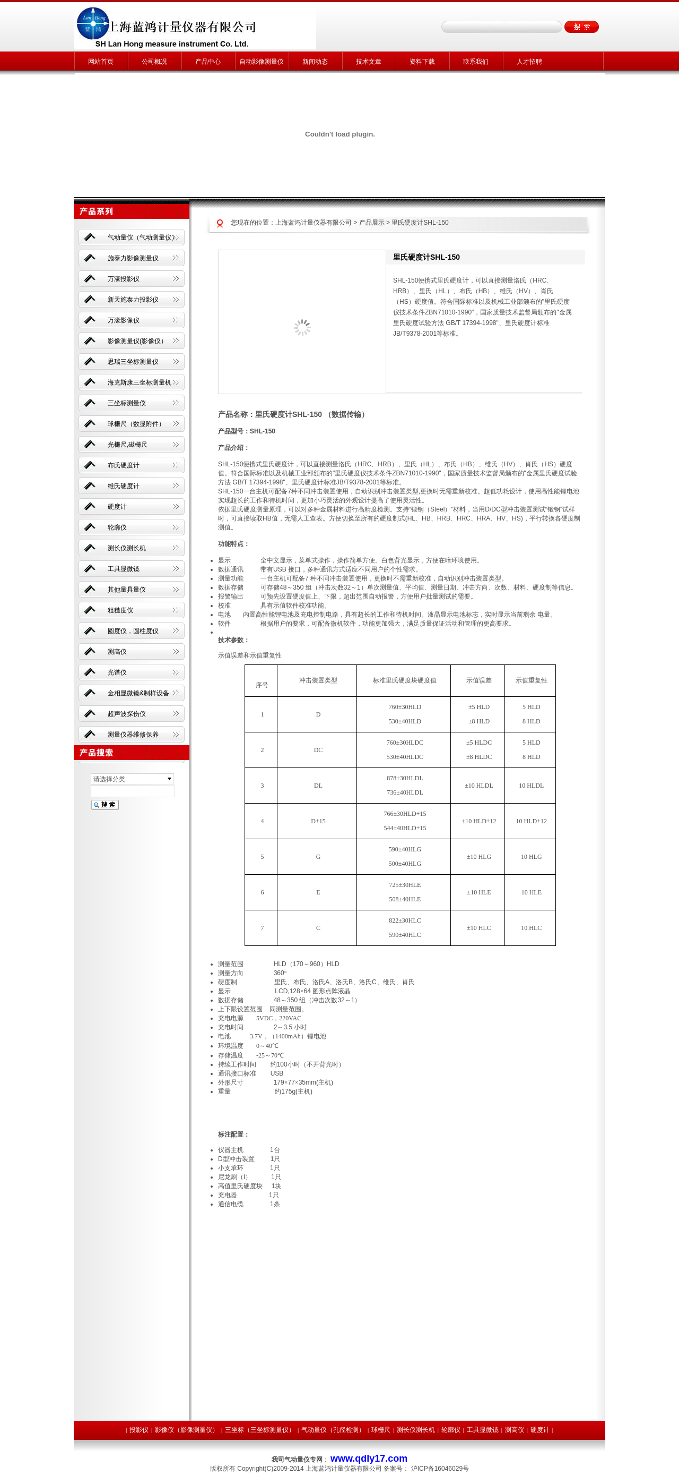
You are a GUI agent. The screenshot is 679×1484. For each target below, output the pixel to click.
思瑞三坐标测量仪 (133, 361)
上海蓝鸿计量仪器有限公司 (313, 222)
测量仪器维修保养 (133, 734)
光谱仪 (117, 672)
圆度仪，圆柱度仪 (133, 631)
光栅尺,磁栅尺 (127, 444)
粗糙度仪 (120, 610)
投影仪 (139, 1430)
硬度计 (117, 506)
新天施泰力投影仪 (133, 299)
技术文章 (368, 61)
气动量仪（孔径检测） (333, 1430)
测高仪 (117, 651)
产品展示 (372, 222)
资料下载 (422, 61)
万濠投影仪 (124, 279)
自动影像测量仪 (261, 61)
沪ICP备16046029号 (440, 1468)
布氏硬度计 (124, 465)
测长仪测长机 (127, 548)
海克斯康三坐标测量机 (139, 382)
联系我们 (476, 61)
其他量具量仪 (127, 589)
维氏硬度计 (124, 486)
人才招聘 (529, 61)
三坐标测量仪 (127, 403)
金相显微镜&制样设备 (138, 693)
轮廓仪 (117, 527)
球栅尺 (380, 1430)
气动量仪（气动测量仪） (143, 237)
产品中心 (208, 61)
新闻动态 (315, 61)
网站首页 (101, 61)
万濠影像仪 (124, 320)
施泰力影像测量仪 (133, 258)
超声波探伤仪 (127, 714)
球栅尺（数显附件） (136, 424)
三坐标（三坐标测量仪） (260, 1430)
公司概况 (154, 61)
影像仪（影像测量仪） (187, 1430)
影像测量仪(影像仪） (137, 341)
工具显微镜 (124, 569)
